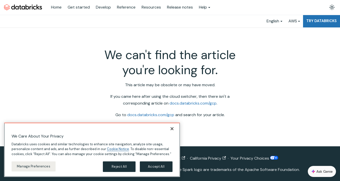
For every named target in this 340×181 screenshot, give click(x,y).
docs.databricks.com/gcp (193, 103)
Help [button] (203, 7)
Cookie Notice (118, 149)
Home (56, 7)
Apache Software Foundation (272, 169)
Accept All (156, 166)
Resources (151, 7)
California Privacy (208, 158)
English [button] (273, 21)
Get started (79, 7)
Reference (126, 7)
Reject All (119, 166)
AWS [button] (292, 21)
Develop (103, 7)
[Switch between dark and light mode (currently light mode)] (332, 7)
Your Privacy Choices (254, 158)
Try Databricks (321, 21)
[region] (92, 150)
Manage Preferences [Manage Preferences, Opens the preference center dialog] (33, 166)
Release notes (180, 7)
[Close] (172, 128)
